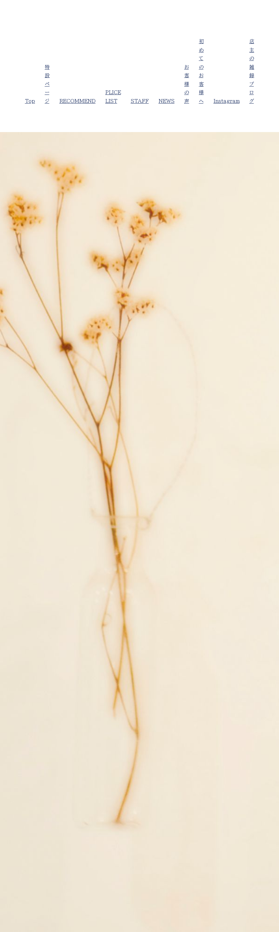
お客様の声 (186, 84)
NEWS (167, 101)
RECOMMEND (77, 101)
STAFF (140, 101)
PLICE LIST (113, 97)
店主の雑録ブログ (251, 71)
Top (30, 101)
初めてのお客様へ (201, 71)
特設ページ (47, 84)
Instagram (227, 101)
